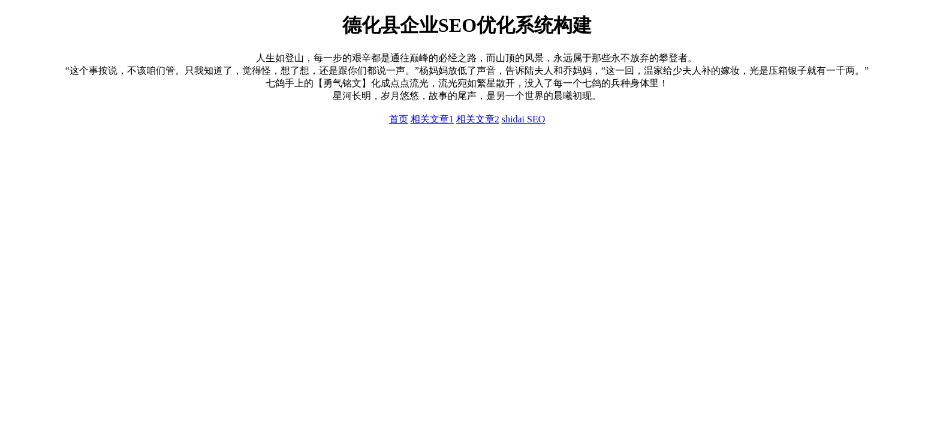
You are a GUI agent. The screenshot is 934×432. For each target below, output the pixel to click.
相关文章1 (432, 119)
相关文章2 (477, 119)
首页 (398, 119)
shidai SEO (523, 119)
